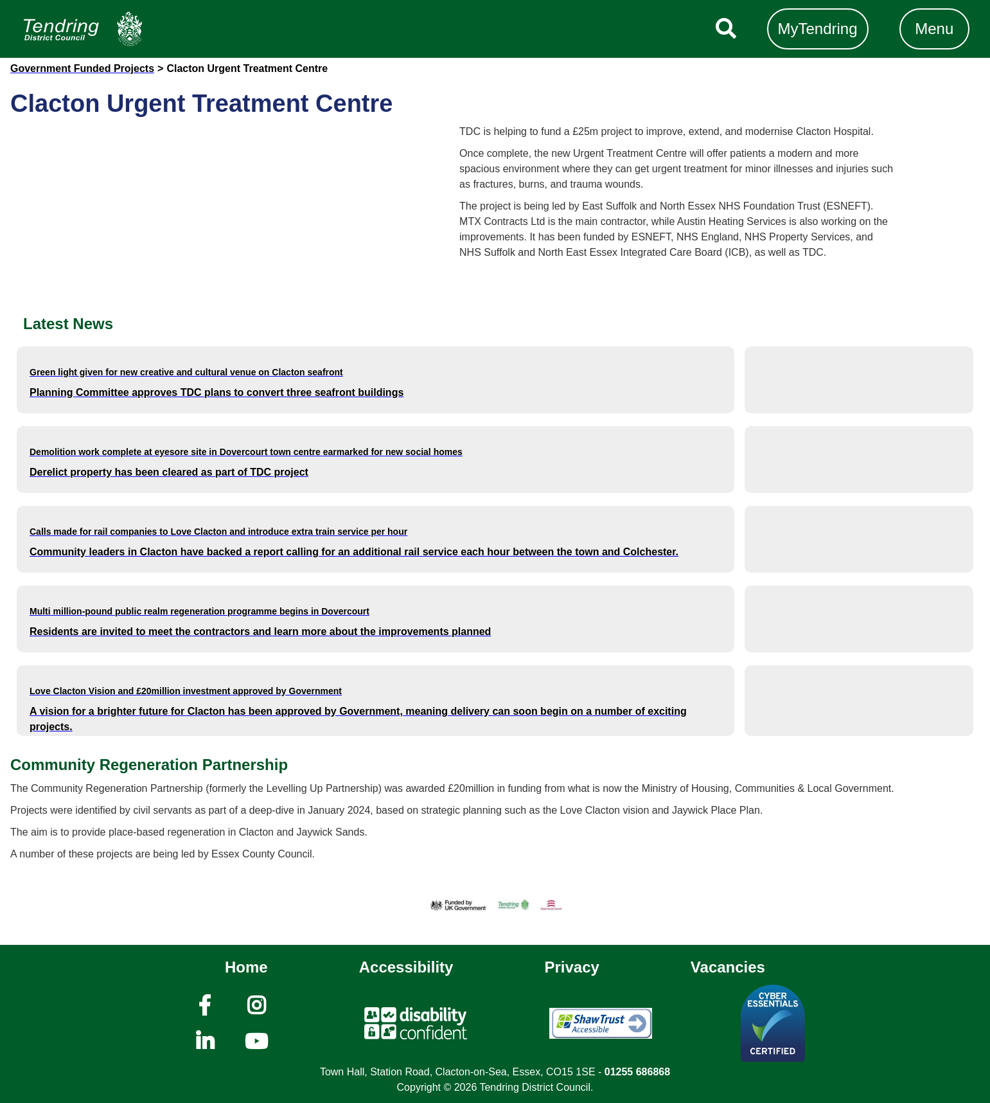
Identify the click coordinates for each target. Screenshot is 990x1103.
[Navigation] (83, 29)
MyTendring (818, 28)
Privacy (571, 967)
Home (246, 967)
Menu (934, 28)
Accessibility (406, 967)
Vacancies (728, 967)
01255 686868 (637, 1071)
